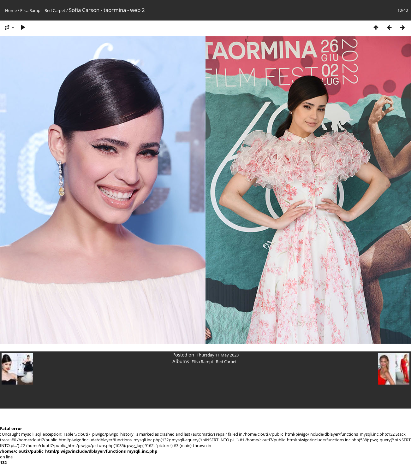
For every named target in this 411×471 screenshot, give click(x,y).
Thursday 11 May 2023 (218, 355)
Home (11, 10)
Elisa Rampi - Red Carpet (42, 10)
